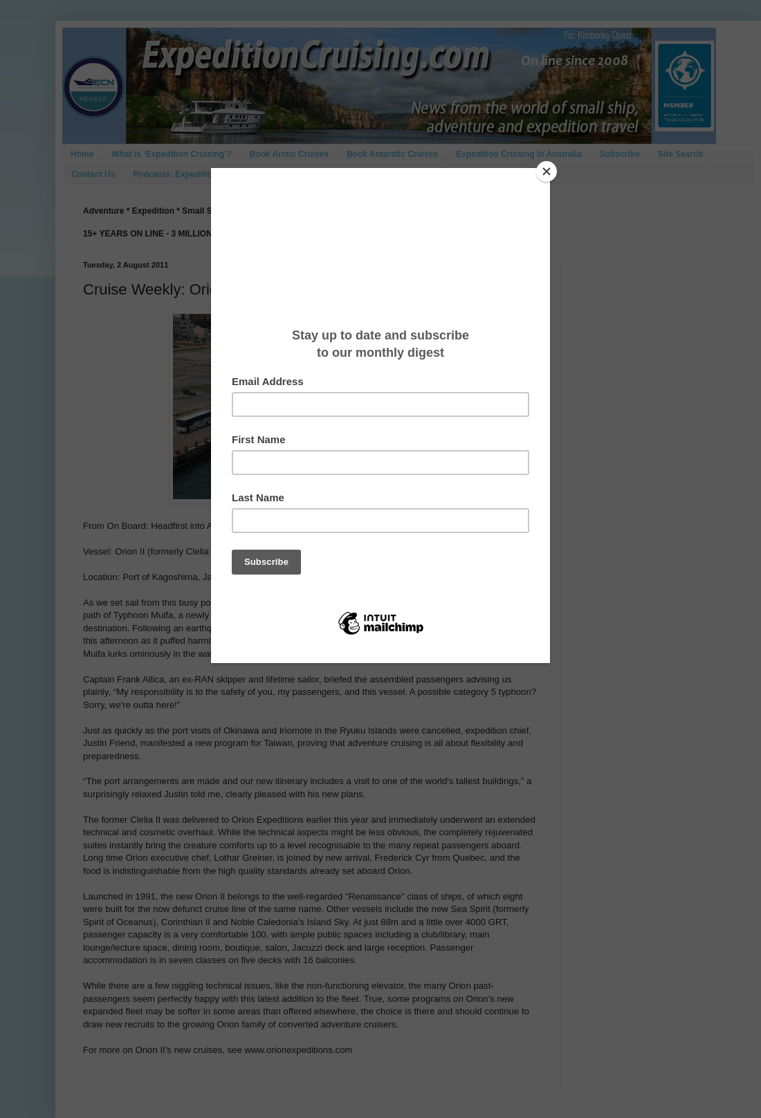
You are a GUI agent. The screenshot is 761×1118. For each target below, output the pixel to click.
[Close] (546, 171)
